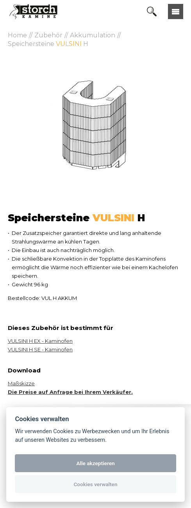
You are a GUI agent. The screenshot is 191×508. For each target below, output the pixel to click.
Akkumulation (92, 35)
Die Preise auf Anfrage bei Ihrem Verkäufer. (70, 392)
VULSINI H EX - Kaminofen (40, 341)
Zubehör (48, 35)
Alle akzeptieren (95, 463)
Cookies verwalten (95, 484)
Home (17, 35)
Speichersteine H (48, 44)
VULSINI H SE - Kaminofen (40, 349)
